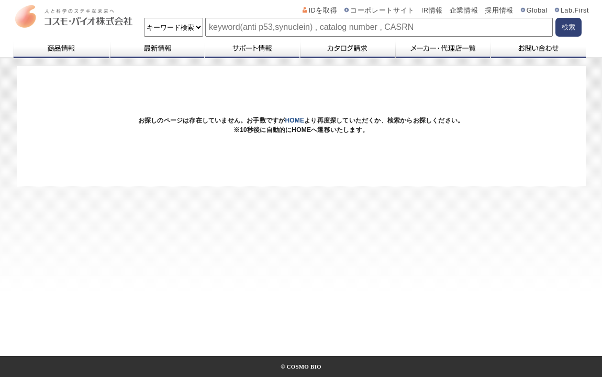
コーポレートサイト (382, 10)
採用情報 (499, 10)
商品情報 (61, 48)
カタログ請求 (347, 48)
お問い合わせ (538, 48)
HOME (294, 120)
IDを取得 (323, 10)
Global (537, 10)
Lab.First (575, 10)
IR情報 (432, 10)
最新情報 (156, 48)
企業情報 (464, 10)
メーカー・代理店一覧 (442, 48)
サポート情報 (251, 48)
